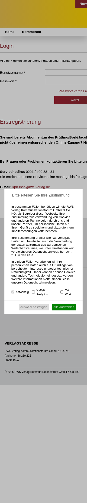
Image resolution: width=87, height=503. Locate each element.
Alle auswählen (63, 307)
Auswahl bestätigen (33, 307)
